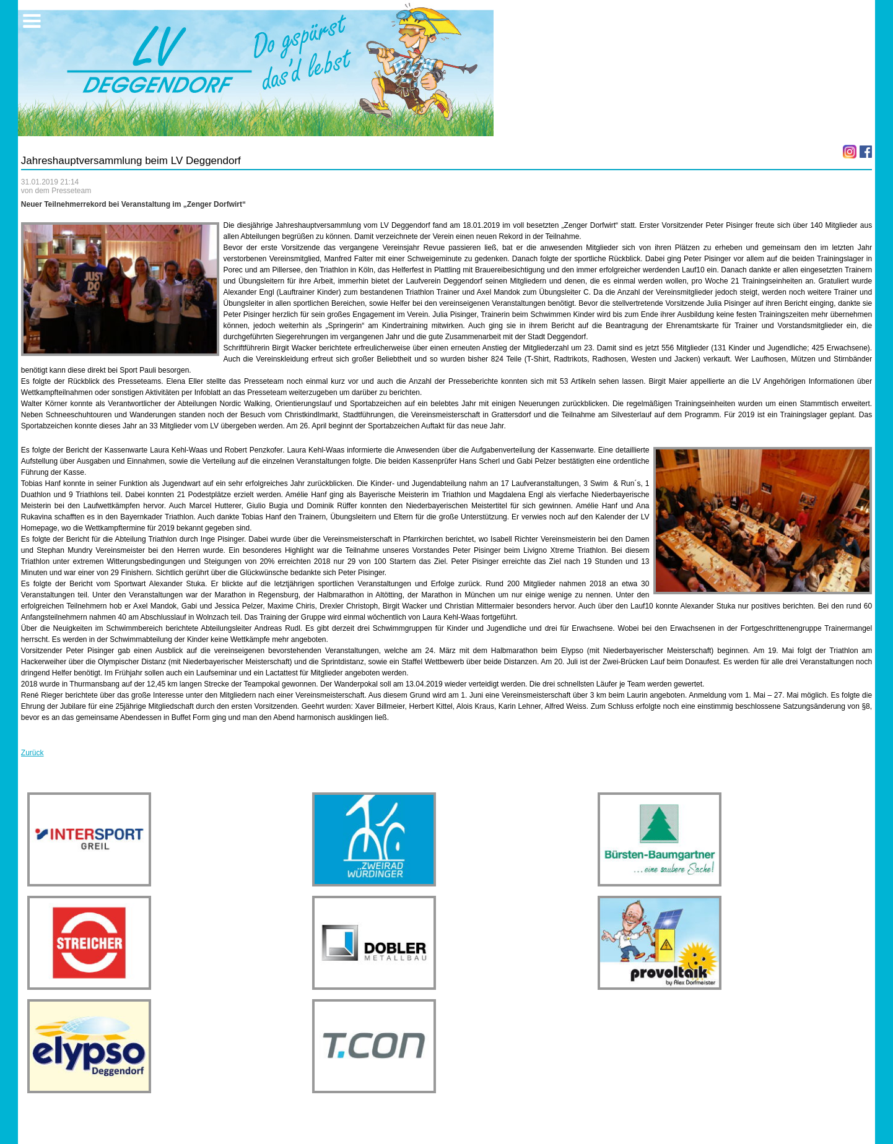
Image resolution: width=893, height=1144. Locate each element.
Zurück (32, 752)
